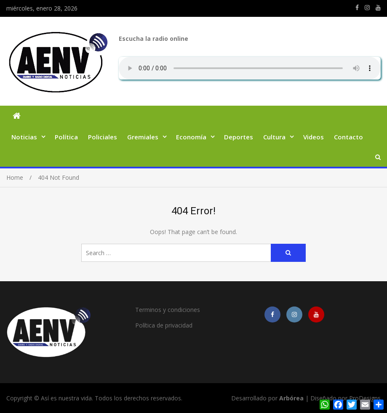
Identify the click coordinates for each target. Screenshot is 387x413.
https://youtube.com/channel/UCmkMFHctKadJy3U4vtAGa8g (378, 8)
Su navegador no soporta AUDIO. (250, 68)
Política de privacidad (163, 325)
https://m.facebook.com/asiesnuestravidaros (357, 8)
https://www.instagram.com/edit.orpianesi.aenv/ (367, 8)
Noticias (24, 137)
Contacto (348, 137)
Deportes (238, 137)
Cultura (274, 137)
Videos (313, 137)
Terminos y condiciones (167, 310)
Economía (191, 137)
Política (66, 137)
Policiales (102, 137)
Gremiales (142, 137)
